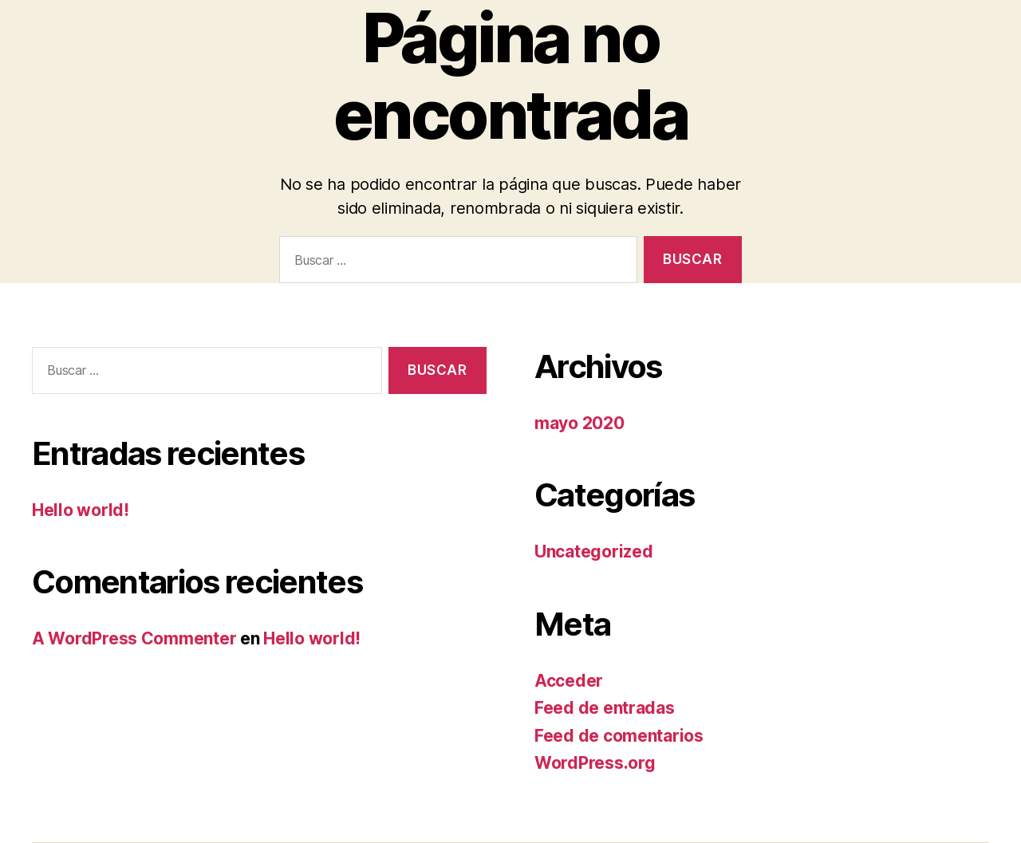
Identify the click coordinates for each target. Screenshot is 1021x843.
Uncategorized (593, 551)
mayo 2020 (579, 423)
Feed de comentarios (619, 736)
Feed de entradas (604, 708)
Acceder (568, 681)
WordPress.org (595, 763)
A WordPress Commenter (134, 638)
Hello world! (80, 510)
